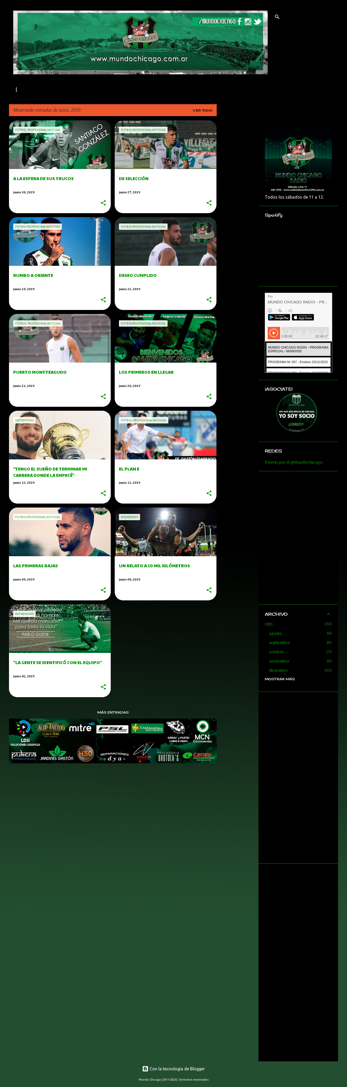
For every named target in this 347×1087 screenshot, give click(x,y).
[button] (103, 203)
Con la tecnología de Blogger (173, 1068)
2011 (269, 624)
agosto (275, 633)
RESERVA (161, 90)
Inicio (20, 90)
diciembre (278, 670)
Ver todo (202, 110)
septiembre (279, 642)
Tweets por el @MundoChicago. (294, 462)
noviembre (279, 661)
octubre (276, 652)
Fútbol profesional (63, 90)
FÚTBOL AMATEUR (119, 90)
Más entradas (113, 712)
